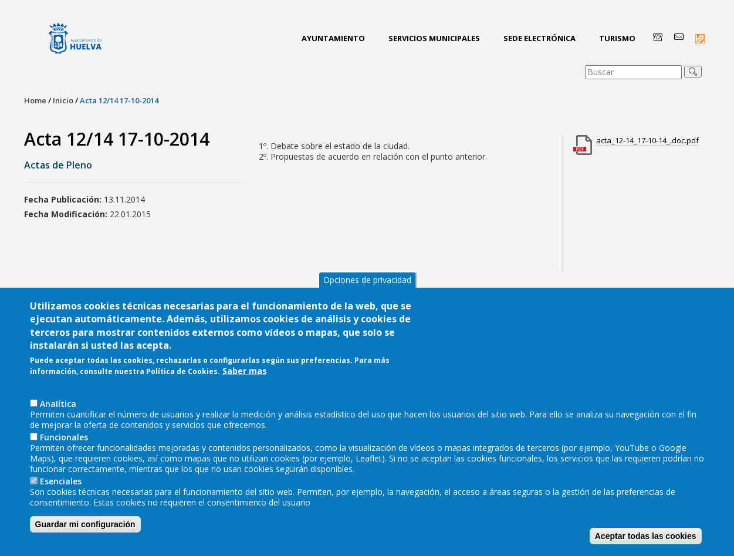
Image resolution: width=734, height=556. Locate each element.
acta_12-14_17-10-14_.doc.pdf (647, 140)
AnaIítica (58, 409)
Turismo (617, 38)
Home (35, 100)
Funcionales (64, 442)
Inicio (63, 100)
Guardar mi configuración (85, 529)
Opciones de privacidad (367, 285)
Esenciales (61, 486)
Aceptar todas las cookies (645, 541)
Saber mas (244, 376)
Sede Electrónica (539, 38)
